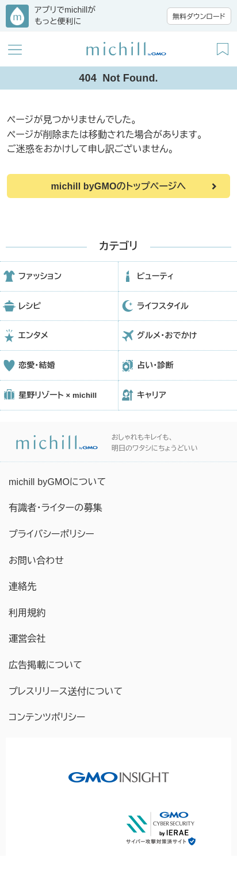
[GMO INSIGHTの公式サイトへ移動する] (118, 771)
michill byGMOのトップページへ (118, 186)
